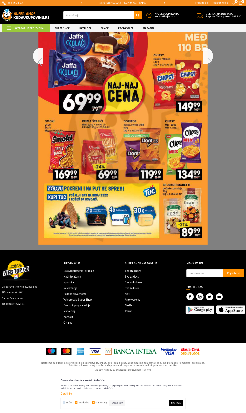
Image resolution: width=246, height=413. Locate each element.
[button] (102, 15)
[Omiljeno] (233, 3)
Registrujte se (220, 2)
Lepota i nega (133, 302)
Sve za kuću (132, 320)
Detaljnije (66, 393)
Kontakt (68, 348)
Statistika (83, 402)
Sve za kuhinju (133, 314)
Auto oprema (132, 331)
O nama (67, 354)
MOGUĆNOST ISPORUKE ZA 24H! (123, 3)
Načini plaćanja (72, 308)
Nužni (69, 402)
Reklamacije (70, 320)
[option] (123, 3)
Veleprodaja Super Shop (77, 331)
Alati (127, 325)
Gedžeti (129, 337)
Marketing (69, 343)
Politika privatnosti (74, 325)
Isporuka (68, 314)
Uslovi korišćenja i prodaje (78, 302)
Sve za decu (132, 308)
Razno (128, 343)
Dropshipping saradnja (76, 337)
